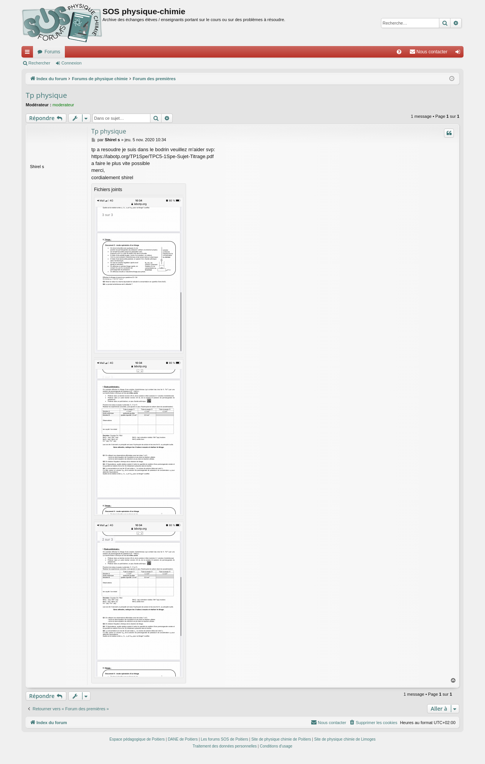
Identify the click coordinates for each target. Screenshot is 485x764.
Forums (52, 51)
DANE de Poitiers (183, 739)
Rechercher (39, 63)
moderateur (63, 104)
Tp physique (46, 95)
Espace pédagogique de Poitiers (137, 739)
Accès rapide (29, 53)
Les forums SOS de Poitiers (224, 739)
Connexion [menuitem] (459, 53)
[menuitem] (399, 52)
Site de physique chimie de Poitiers (281, 739)
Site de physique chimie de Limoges (345, 739)
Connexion (71, 63)
